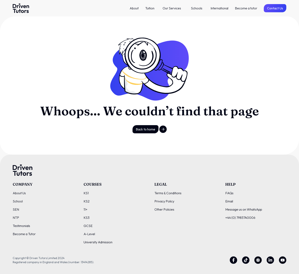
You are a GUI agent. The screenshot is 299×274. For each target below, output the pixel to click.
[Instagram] (258, 260)
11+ (85, 209)
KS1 (86, 193)
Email (229, 201)
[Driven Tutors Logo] (21, 8)
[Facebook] (233, 260)
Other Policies (164, 209)
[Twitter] (245, 260)
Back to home (145, 129)
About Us (19, 193)
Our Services (172, 8)
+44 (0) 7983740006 (240, 218)
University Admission (98, 242)
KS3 (86, 218)
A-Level (89, 234)
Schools (196, 8)
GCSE (88, 226)
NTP (16, 218)
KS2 (86, 201)
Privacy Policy (164, 201)
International (219, 8)
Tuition (149, 8)
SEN (16, 209)
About (134, 8)
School (18, 201)
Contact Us (275, 8)
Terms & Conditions (167, 193)
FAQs (229, 193)
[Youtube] (282, 260)
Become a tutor (246, 8)
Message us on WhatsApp (243, 209)
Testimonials (21, 226)
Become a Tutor (24, 234)
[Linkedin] (270, 260)
